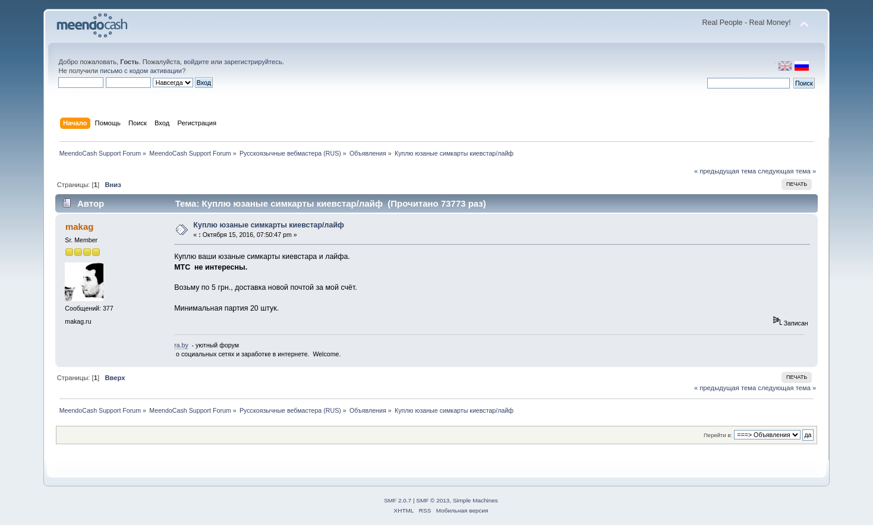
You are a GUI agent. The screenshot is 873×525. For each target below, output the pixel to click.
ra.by (181, 345)
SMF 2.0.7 (397, 500)
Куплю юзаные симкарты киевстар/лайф (268, 225)
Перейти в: (718, 435)
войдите (196, 61)
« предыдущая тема (725, 171)
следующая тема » (787, 171)
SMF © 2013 (432, 500)
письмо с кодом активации (141, 70)
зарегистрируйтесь (253, 61)
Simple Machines (475, 500)
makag (79, 227)
